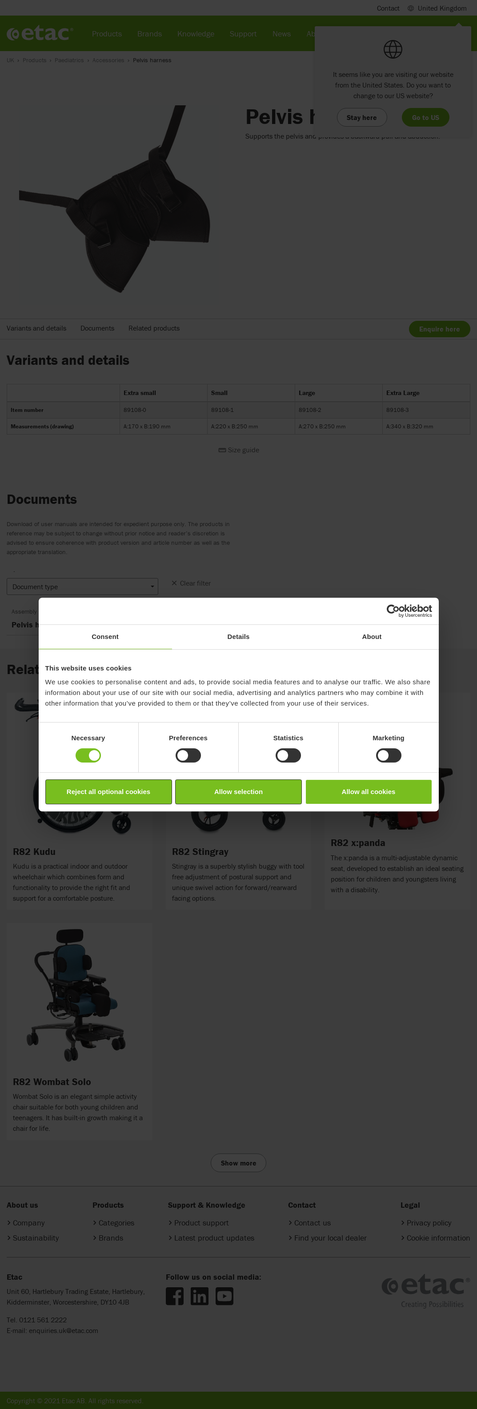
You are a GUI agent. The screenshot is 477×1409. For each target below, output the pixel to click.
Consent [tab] (105, 636)
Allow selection (238, 791)
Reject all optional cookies (108, 791)
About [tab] (372, 636)
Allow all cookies (369, 791)
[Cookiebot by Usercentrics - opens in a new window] (393, 611)
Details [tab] (239, 636)
